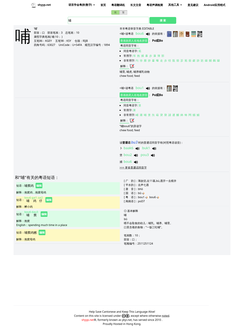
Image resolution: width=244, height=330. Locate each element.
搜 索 (163, 20)
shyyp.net (88, 320)
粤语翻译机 (118, 5)
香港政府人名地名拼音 (133, 40)
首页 (103, 5)
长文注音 (135, 5)
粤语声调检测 (155, 5)
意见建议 (193, 5)
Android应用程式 (214, 5)
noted (165, 316)
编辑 (39, 185)
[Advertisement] (61, 72)
